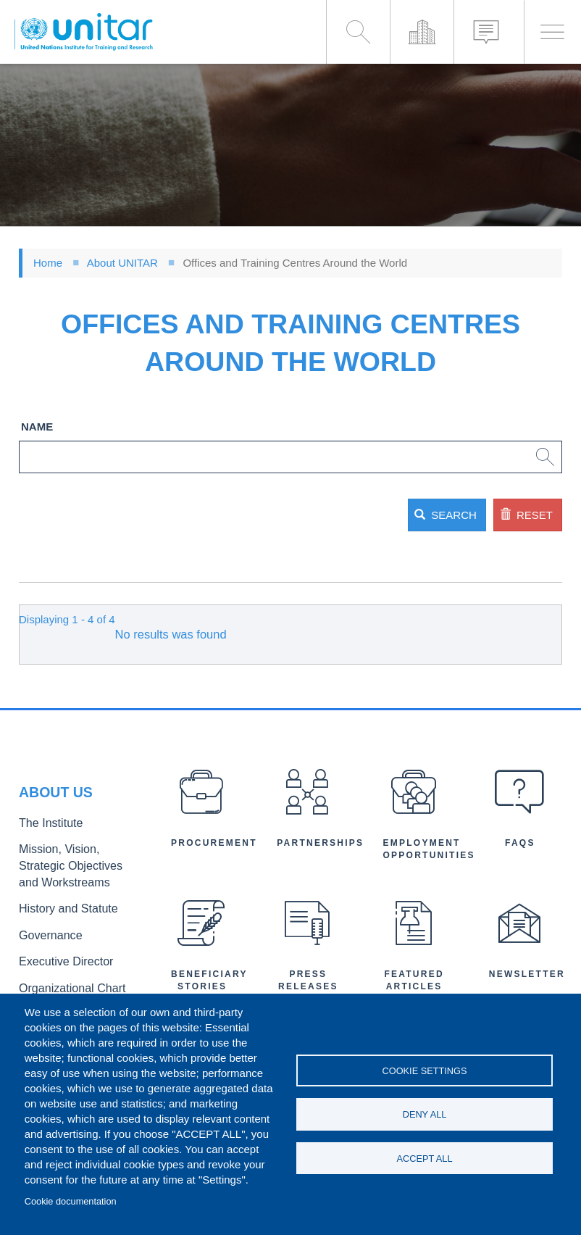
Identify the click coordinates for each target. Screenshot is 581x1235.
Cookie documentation (71, 1201)
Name (37, 426)
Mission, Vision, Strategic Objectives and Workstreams (73, 868)
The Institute (45, 831)
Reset (499, 515)
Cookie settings (425, 1068)
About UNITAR (122, 263)
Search (368, 515)
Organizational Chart (64, 978)
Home (47, 263)
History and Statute (60, 906)
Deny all (425, 1114)
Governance (45, 930)
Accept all (425, 1160)
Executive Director (59, 954)
